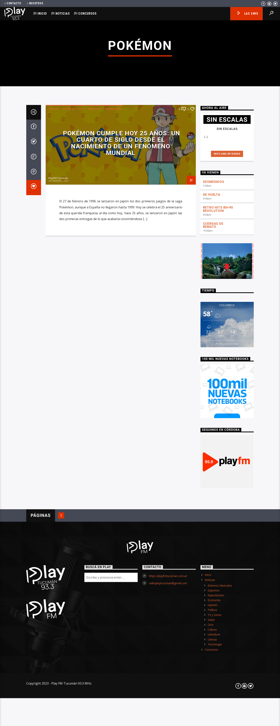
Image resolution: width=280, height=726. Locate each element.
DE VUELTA (211, 326)
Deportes (214, 721)
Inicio (42, 13)
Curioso (53, 240)
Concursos (87, 13)
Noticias (63, 13)
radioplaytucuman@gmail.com (168, 714)
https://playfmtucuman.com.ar (168, 707)
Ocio (81, 240)
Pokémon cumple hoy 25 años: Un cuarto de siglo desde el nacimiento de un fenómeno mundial (121, 274)
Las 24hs (247, 13)
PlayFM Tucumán (58, 309)
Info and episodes (227, 285)
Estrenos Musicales (220, 717)
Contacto (12, 3)
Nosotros (34, 3)
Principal (94, 240)
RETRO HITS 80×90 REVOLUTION (218, 340)
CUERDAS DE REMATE (213, 356)
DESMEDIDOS (213, 313)
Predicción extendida (227, 475)
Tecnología (113, 240)
